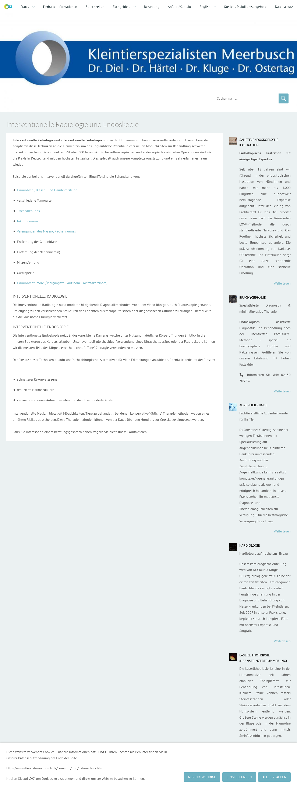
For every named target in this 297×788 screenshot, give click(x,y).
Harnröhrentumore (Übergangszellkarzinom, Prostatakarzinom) (62, 283)
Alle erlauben (274, 777)
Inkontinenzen (27, 221)
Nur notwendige (202, 777)
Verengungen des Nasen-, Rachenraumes (46, 231)
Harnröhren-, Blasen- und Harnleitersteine (47, 190)
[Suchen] (245, 98)
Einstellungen (239, 777)
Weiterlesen (282, 283)
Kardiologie (249, 545)
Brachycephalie (252, 297)
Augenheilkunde (253, 405)
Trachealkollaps (28, 211)
